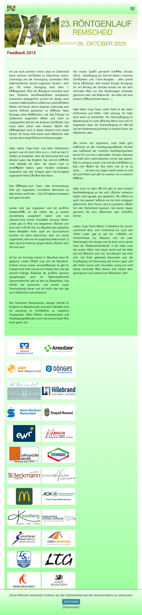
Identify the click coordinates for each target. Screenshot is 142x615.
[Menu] (132, 8)
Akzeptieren (71, 602)
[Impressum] (71, 607)
